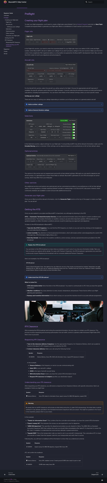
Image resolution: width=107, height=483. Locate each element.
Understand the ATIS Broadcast (38, 277)
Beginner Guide (22, 6)
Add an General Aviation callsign (38, 110)
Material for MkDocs (14, 481)
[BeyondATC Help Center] (5, 2)
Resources (42, 6)
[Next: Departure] (96, 474)
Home (5, 6)
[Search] (94, 2)
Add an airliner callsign (35, 104)
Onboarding (12, 6)
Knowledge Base (32, 6)
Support (49, 6)
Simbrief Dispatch (82, 24)
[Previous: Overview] (10, 474)
